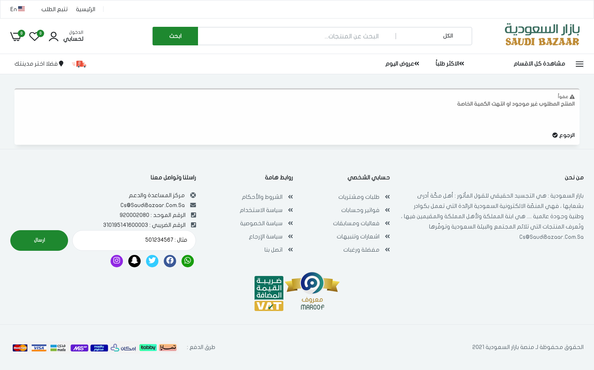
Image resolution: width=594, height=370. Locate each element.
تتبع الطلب (54, 9)
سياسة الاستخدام (261, 210)
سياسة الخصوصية (261, 223)
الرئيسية (85, 9)
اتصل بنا (273, 250)
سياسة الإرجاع (266, 236)
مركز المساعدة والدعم (157, 195)
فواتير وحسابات (360, 210)
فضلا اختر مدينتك (39, 64)
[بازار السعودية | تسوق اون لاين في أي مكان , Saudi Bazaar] (542, 47)
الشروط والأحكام (262, 197)
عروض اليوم (402, 64)
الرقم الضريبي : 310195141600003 (144, 225)
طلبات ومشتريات (359, 197)
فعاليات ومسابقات (356, 223)
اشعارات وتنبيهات (358, 236)
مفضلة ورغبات (361, 250)
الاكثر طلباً (450, 64)
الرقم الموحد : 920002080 (153, 215)
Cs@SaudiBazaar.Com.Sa (551, 237)
